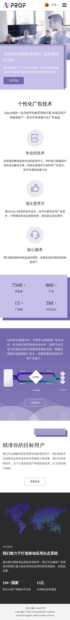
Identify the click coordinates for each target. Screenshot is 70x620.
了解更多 (35, 402)
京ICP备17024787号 (36, 608)
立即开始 (14, 80)
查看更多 (35, 481)
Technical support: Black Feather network (35, 615)
